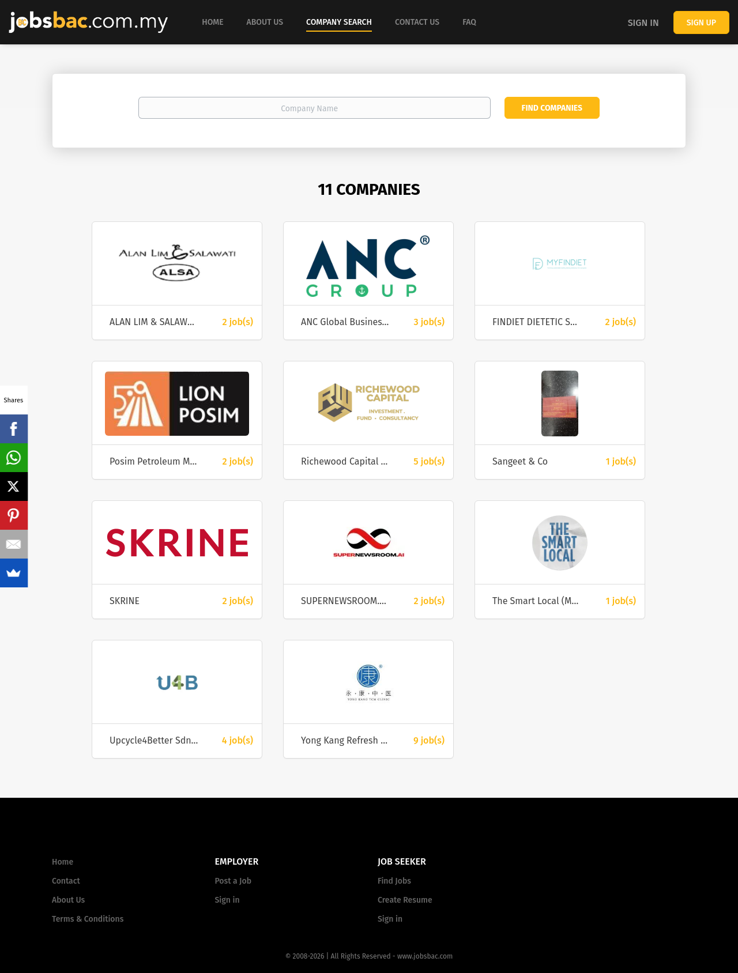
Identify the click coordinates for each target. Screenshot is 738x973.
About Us (68, 900)
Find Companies (552, 108)
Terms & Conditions (87, 919)
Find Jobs (394, 881)
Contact (66, 881)
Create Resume (405, 900)
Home (62, 862)
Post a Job (233, 881)
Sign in (643, 22)
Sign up (701, 23)
